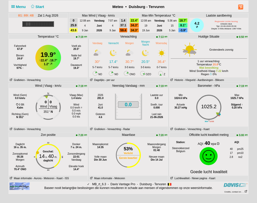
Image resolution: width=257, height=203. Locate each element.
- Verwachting (33, 80)
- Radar (126, 129)
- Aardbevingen (204, 80)
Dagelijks (96, 80)
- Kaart (206, 129)
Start (37, 7)
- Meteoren (48, 178)
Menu (19, 7)
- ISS (66, 178)
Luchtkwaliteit (179, 178)
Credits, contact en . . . (235, 192)
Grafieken (17, 80)
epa (215, 144)
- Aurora (37, 178)
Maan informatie (20, 178)
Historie (176, 80)
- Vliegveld (190, 80)
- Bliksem (219, 80)
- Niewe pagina (198, 178)
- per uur (110, 80)
